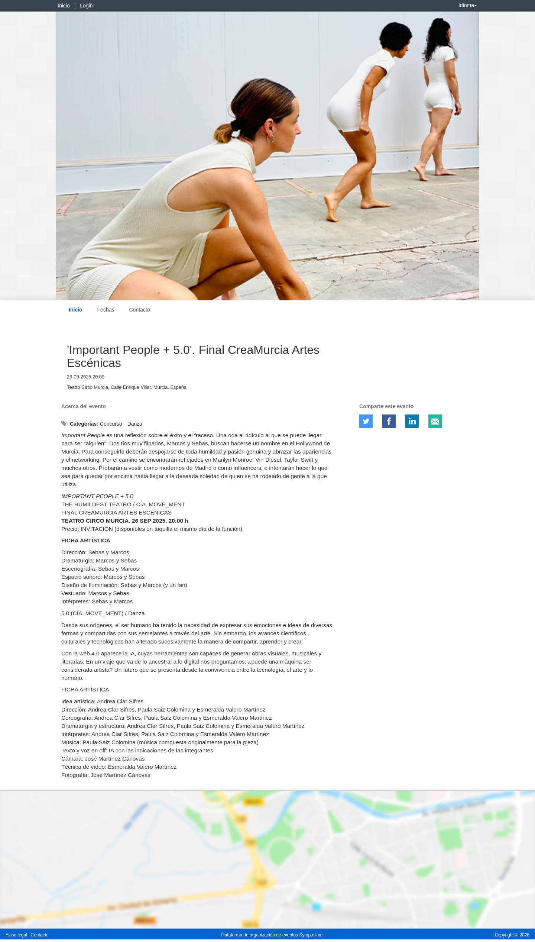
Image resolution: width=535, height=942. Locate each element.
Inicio (64, 6)
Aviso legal (17, 935)
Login (86, 6)
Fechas (105, 310)
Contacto (139, 310)
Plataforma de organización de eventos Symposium (271, 935)
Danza (134, 424)
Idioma (467, 5)
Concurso (111, 424)
